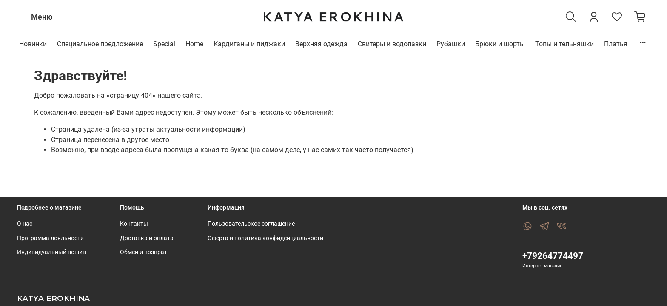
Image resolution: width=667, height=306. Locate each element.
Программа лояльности (50, 238)
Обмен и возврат (143, 252)
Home (194, 44)
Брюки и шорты (500, 44)
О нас (24, 223)
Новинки (33, 44)
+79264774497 (552, 256)
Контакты (134, 223)
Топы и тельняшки (564, 44)
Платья (615, 44)
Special (164, 44)
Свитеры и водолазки (392, 44)
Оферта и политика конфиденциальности (265, 238)
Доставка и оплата (147, 238)
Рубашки (450, 44)
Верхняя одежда (321, 44)
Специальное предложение (100, 44)
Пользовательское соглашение (251, 223)
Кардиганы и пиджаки (249, 44)
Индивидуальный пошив (51, 252)
